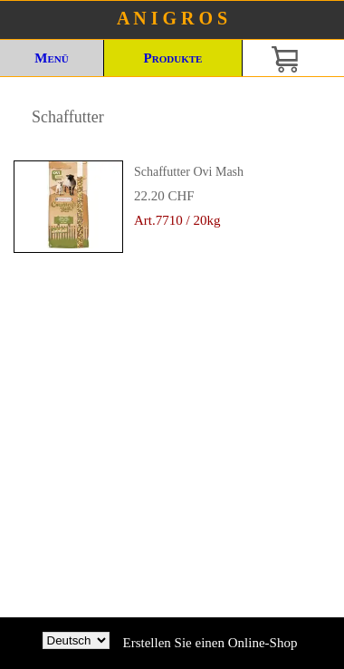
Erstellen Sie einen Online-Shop (210, 642)
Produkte (173, 58)
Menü (51, 58)
